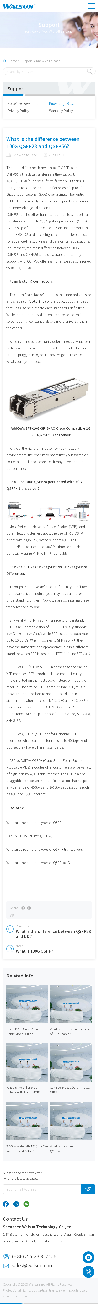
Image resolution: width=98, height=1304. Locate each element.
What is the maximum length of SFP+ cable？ (69, 1031)
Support (26, 60)
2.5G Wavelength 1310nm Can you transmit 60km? (27, 1148)
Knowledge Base (48, 60)
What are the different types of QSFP (34, 822)
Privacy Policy (18, 110)
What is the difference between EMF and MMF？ (24, 1089)
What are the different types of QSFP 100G (38, 862)
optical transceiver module (58, 1290)
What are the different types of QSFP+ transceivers (44, 849)
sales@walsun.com (33, 1265)
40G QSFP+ (76, 533)
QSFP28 (32, 540)
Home (12, 60)
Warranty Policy (61, 110)
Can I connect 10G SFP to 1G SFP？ (70, 1089)
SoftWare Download (23, 103)
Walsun (34, 1284)
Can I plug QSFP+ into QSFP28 (29, 836)
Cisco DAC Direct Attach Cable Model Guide (23, 1031)
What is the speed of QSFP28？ (64, 1148)
